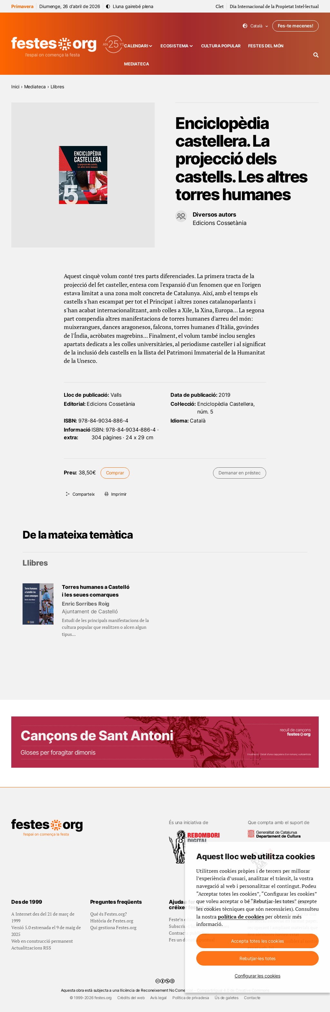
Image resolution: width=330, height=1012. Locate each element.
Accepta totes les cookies (257, 941)
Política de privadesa (190, 997)
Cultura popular (221, 46)
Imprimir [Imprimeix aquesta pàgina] (119, 494)
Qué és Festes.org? (108, 914)
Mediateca (136, 64)
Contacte (252, 997)
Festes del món (266, 46)
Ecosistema (174, 46)
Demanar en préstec (239, 472)
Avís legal (158, 997)
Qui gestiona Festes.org (113, 927)
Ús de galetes (226, 997)
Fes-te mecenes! (295, 25)
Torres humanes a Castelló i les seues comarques (96, 591)
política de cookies (241, 916)
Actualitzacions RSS (31, 948)
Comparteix (84, 494)
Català (255, 26)
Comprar (115, 472)
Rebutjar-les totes (257, 958)
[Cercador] (316, 55)
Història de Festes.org (111, 921)
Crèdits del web (131, 997)
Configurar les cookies (257, 975)
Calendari (136, 46)
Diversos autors (215, 214)
